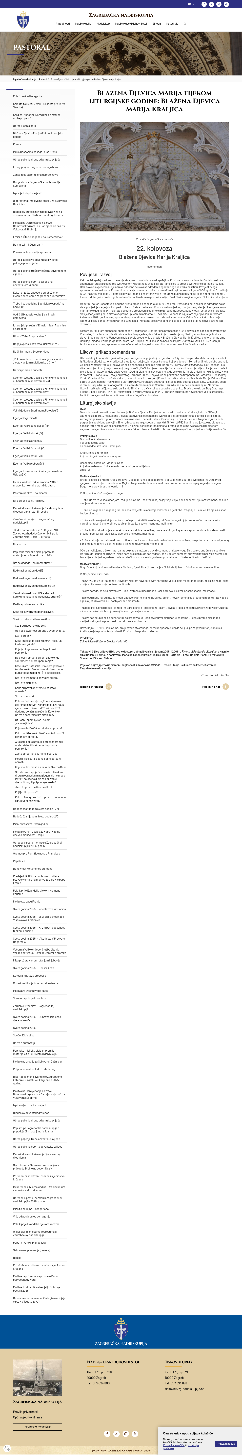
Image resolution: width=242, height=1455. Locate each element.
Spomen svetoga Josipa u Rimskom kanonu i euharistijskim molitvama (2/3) (40, 390)
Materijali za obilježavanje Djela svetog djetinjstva (36, 1155)
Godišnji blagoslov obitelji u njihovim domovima (34, 316)
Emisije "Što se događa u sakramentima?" (38, 237)
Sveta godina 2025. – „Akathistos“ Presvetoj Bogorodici (39, 940)
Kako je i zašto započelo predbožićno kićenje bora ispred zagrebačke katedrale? (39, 294)
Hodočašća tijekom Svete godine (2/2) (36, 816)
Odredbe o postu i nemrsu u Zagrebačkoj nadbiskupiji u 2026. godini (37, 1199)
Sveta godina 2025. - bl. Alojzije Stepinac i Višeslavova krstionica (38, 918)
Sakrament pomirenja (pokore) (31, 1250)
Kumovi (17, 144)
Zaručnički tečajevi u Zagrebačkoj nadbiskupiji (33, 520)
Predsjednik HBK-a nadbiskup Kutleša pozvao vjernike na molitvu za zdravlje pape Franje (39, 879)
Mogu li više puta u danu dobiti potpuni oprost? (38, 760)
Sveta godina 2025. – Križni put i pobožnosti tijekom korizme (39, 929)
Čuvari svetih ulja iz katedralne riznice (35, 983)
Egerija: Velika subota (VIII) (29, 463)
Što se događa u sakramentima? (32, 562)
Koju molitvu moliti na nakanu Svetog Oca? (40, 767)
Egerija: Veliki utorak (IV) (28, 433)
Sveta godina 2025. (24, 1027)
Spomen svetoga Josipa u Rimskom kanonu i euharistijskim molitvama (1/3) (40, 379)
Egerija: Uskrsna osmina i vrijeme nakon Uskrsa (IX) (37, 472)
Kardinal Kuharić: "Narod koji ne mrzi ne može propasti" (37, 116)
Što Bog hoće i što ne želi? (30, 625)
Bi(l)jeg (17, 1257)
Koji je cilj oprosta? (26, 792)
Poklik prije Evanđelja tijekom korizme (36, 1224)
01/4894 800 (101, 1383)
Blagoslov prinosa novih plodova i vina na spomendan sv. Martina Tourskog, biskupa (38, 213)
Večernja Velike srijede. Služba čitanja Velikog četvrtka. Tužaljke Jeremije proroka (39, 951)
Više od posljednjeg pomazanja (31, 1216)
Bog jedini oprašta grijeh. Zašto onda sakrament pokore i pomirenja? (37, 659)
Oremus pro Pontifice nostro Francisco (36, 853)
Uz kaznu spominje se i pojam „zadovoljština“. (32, 721)
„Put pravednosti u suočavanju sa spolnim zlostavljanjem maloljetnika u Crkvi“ (38, 360)
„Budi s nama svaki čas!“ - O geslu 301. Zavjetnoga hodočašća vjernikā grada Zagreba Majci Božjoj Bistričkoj (36, 533)
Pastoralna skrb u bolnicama (30, 493)
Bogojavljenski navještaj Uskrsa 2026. (36, 343)
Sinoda (156, 23)
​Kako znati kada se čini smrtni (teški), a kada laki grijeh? (38, 642)
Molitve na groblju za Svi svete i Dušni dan (38, 1061)
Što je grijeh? (23, 635)
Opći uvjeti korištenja (27, 1417)
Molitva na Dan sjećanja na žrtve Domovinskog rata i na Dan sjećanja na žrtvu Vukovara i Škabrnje (39, 226)
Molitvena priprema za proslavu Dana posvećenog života (35, 1277)
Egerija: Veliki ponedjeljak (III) (30, 425)
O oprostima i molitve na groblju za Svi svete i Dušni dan (40, 202)
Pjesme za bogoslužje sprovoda (32, 252)
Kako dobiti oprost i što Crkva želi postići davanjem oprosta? (39, 735)
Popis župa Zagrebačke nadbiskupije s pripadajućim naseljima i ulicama (36, 1129)
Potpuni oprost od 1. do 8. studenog (34, 1069)
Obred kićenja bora (24, 125)
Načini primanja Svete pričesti (31, 351)
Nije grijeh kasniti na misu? (29, 500)
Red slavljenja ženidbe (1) (28, 570)
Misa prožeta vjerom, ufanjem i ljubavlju (37, 960)
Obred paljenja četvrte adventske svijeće (37, 1146)
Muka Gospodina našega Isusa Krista (35, 151)
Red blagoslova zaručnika (28, 604)
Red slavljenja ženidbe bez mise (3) (33, 585)
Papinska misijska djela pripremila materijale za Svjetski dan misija (33, 553)
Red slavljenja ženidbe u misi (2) (32, 578)
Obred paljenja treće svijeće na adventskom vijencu (39, 272)
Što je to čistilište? (26, 682)
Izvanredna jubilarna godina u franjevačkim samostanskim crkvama (39, 1188)
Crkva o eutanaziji (24, 1043)
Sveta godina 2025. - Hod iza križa (33, 968)
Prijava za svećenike (38, 1427)
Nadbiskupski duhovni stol (131, 23)
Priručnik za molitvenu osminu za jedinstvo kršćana (39, 1177)
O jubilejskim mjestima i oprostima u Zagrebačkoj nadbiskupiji (35, 1233)
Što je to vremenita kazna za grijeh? (36, 677)
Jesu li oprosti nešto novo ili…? (33, 787)
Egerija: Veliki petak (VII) (27, 455)
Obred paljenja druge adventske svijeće (37, 159)
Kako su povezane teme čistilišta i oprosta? (35, 689)
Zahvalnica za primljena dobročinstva (35, 174)
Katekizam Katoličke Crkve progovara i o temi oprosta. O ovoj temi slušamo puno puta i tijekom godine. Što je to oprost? (39, 669)
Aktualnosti (63, 23)
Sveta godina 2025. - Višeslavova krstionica (39, 909)
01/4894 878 (179, 1383)
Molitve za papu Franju (26, 901)
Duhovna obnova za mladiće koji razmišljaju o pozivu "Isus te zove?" (39, 1299)
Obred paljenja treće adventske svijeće (36, 1139)
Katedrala (172, 23)
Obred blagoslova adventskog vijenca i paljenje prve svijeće (36, 261)
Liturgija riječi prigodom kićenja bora (35, 167)
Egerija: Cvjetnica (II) (25, 418)
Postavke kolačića (174, 1445)
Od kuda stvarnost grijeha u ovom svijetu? (40, 630)
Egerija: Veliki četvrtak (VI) (29, 448)
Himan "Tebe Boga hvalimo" (29, 336)
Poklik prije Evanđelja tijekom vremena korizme (36, 892)
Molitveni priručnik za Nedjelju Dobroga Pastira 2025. (36, 1288)
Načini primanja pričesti (27, 370)
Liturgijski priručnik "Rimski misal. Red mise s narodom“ (39, 327)
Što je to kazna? (24, 696)
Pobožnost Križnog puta (27, 96)
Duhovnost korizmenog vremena (32, 868)
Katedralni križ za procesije (29, 975)
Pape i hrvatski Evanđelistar (30, 1242)
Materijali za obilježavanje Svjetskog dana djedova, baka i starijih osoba (38, 509)
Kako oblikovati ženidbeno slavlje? (33, 611)
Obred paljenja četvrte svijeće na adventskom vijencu (33, 283)
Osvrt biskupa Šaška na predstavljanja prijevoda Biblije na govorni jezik (36, 1166)
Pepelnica (19, 861)
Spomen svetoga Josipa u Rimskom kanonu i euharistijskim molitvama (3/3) (40, 401)
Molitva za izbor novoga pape (30, 990)
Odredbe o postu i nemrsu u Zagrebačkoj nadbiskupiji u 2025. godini (37, 844)
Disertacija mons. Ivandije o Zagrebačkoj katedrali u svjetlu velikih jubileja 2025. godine (38, 1080)
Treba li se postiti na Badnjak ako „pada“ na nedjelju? (39, 305)
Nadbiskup (103, 23)
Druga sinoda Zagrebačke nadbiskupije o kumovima (37, 183)
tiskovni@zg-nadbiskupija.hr (184, 1389)
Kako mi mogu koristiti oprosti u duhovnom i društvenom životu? (41, 799)
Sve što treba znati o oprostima (32, 619)
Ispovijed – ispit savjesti (27, 193)
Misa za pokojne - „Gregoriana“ (31, 1208)
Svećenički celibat (24, 1035)
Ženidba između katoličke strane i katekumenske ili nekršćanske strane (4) (37, 594)
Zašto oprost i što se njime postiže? (36, 753)
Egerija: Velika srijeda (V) (28, 440)
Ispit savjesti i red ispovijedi (29, 1105)
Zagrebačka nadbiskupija (121, 15)
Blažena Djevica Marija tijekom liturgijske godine (38, 135)
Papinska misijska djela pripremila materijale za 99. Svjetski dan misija (35, 1052)
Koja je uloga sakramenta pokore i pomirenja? (35, 650)
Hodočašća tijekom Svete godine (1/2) (36, 808)
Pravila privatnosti (25, 1412)
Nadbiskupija (83, 23)
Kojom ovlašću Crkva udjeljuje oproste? (38, 728)
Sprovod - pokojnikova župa (30, 998)
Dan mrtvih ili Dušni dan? (28, 244)
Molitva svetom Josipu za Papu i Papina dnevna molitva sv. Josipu (36, 833)
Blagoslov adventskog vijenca (31, 1112)
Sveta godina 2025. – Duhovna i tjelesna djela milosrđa (37, 1018)
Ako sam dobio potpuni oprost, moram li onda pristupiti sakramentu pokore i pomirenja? (39, 745)
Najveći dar (20, 544)
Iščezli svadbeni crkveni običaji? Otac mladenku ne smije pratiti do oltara (35, 483)
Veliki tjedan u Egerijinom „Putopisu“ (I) (36, 410)
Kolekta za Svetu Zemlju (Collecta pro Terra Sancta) (39, 105)
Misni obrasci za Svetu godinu (31, 824)
